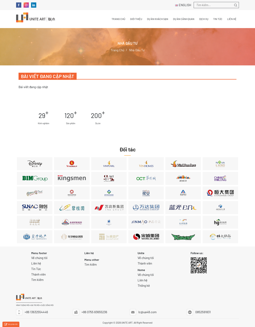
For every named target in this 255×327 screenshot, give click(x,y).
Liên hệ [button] (231, 18)
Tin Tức (36, 269)
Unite (141, 253)
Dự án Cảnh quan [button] (183, 18)
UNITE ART (127, 322)
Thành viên (38, 274)
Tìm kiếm (37, 280)
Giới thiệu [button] (136, 18)
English (183, 5)
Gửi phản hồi (11, 324)
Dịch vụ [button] (203, 18)
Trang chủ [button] (118, 18)
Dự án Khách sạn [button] (157, 18)
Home (141, 270)
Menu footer (39, 253)
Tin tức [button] (217, 18)
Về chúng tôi (39, 258)
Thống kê (144, 285)
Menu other (91, 259)
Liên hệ (36, 263)
